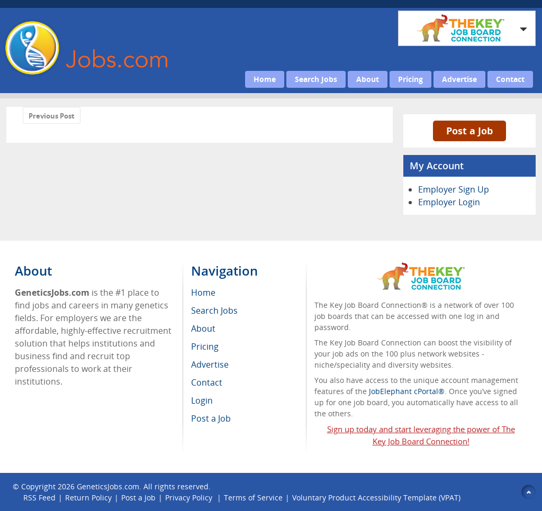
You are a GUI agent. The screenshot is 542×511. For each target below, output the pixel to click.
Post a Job (469, 130)
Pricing (410, 79)
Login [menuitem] (202, 400)
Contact (510, 79)
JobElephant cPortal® (407, 391)
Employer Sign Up (453, 189)
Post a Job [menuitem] (211, 418)
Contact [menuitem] (206, 382)
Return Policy (88, 497)
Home (265, 79)
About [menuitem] (203, 328)
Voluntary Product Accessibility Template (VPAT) (376, 497)
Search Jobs (316, 79)
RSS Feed (39, 497)
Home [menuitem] (203, 292)
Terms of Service (253, 497)
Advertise (459, 79)
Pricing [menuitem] (205, 346)
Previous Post (52, 116)
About (367, 79)
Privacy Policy (189, 497)
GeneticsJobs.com (108, 486)
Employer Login (449, 202)
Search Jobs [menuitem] (214, 310)
